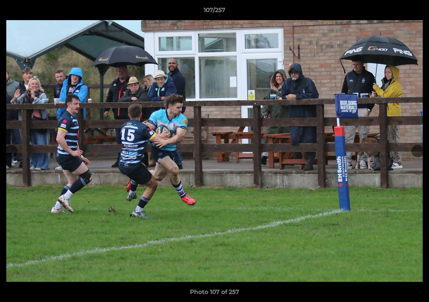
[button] (414, 12)
